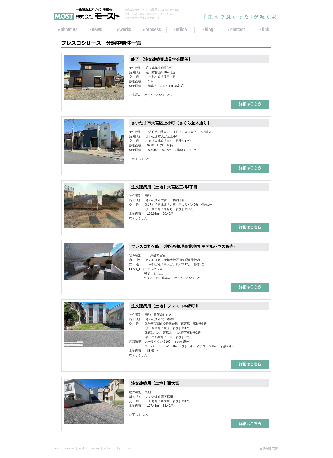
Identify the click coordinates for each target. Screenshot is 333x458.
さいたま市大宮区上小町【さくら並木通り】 (171, 123)
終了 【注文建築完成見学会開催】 (161, 59)
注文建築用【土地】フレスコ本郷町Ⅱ (165, 306)
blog (118, 448)
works (82, 448)
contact (130, 448)
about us (69, 448)
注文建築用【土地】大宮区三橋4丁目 (164, 187)
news (57, 448)
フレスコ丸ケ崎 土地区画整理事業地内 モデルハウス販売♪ (183, 246)
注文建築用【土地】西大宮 (155, 383)
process (95, 448)
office (107, 448)
